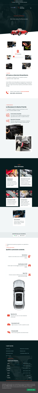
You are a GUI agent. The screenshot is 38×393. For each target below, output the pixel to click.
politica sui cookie (9, 385)
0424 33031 (22, 8)
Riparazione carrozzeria (24, 348)
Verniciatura (24, 255)
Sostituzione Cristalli (11, 199)
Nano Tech (25, 273)
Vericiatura (8, 348)
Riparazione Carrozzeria (25, 179)
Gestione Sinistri (24, 199)
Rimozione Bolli (14, 331)
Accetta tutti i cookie (31, 389)
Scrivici (15, 235)
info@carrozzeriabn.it (18, 0)
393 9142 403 (19, 93)
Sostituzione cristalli (22, 264)
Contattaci (22, 235)
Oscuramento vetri (15, 323)
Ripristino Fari (14, 314)
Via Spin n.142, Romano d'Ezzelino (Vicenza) (19, 2)
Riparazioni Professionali (15, 119)
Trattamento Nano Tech (24, 353)
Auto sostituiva (17, 219)
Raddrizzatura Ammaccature (10, 179)
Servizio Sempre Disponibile (16, 113)
